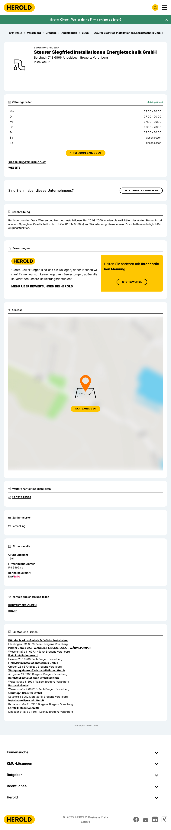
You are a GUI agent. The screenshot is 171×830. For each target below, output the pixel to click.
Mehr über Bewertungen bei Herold (42, 286)
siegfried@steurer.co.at (27, 162)
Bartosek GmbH (18, 685)
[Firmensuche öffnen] (155, 7)
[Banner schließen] (166, 19)
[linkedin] (155, 819)
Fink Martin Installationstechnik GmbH (33, 662)
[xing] (164, 819)
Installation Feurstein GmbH (26, 700)
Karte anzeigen (85, 408)
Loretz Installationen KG (23, 707)
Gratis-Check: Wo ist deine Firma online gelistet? (85, 19)
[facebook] (136, 819)
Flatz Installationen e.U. (23, 655)
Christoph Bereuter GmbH (25, 692)
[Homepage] (19, 7)
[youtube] (145, 819)
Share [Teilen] (12, 611)
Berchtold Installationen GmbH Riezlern (33, 677)
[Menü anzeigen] (164, 7)
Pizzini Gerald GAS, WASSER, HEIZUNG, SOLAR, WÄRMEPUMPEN (49, 647)
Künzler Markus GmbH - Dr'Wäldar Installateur (38, 640)
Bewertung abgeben (46, 47)
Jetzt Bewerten (131, 281)
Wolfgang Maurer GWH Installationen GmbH (36, 670)
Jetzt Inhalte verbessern (141, 190)
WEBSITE (14, 167)
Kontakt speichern (22, 605)
